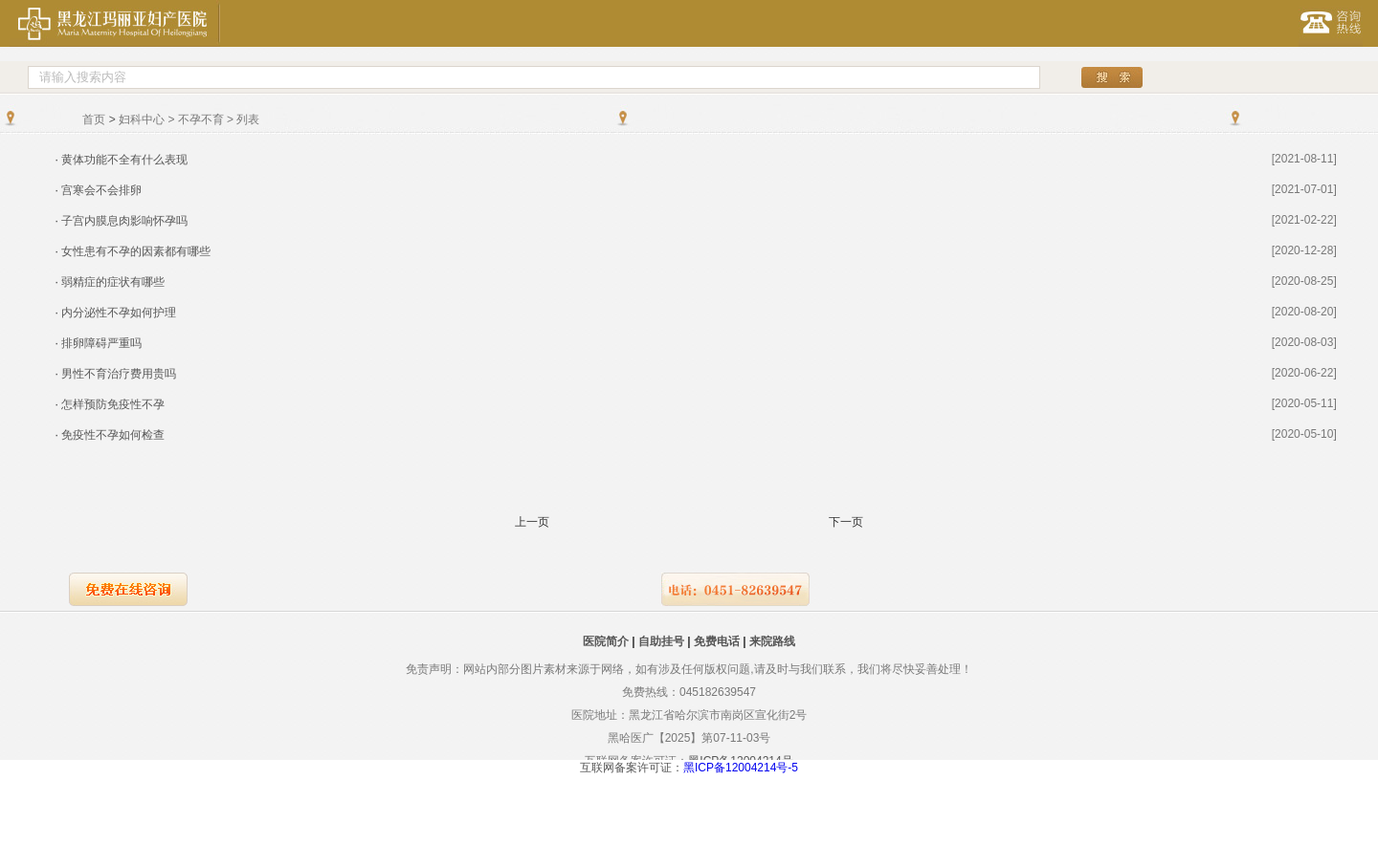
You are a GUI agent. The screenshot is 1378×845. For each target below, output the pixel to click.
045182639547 (717, 692)
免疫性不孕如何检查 (113, 435)
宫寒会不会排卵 (101, 190)
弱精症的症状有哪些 (113, 282)
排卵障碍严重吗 (101, 343)
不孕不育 (201, 119)
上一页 (532, 523)
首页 (93, 119)
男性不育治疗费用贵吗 (118, 373)
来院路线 (772, 641)
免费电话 (717, 641)
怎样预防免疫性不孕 (113, 404)
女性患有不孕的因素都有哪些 (136, 251)
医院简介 (606, 641)
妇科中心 (142, 119)
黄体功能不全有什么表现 (124, 159)
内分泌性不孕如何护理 (118, 312)
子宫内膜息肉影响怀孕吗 (124, 221)
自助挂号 (661, 641)
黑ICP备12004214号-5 (740, 767)
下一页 (846, 523)
